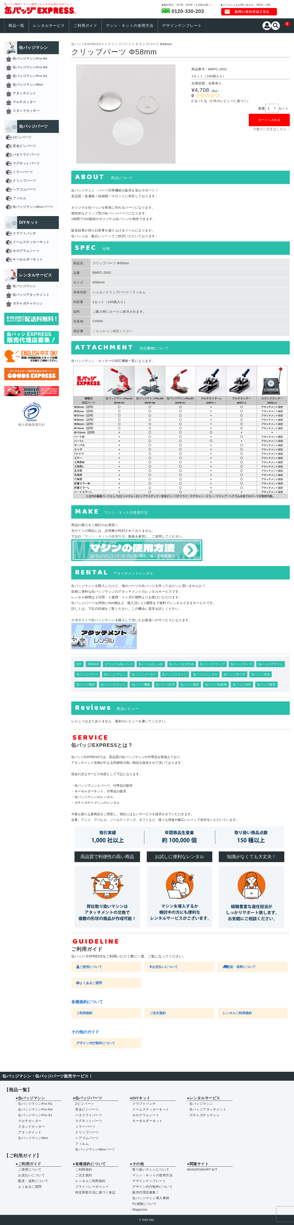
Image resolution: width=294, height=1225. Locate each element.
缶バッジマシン (115, 674)
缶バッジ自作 (242, 684)
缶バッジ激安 (190, 684)
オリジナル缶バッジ (119, 664)
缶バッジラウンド (174, 674)
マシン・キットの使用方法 (129, 26)
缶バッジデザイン (270, 664)
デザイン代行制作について (95, 1043)
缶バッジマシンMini (28, 84)
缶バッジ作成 (260, 674)
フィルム (19, 198)
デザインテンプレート (182, 26)
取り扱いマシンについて (150, 1169)
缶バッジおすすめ (181, 664)
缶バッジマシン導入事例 (150, 1198)
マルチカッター (24, 102)
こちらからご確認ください (113, 331)
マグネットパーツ (26, 163)
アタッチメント (24, 93)
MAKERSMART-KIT (202, 1169)
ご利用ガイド (85, 26)
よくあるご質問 (89, 983)
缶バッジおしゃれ (151, 664)
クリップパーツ (24, 181)
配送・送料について (239, 967)
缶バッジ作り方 (235, 674)
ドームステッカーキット (31, 242)
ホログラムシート (26, 251)
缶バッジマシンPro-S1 (30, 76)
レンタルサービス (49, 26)
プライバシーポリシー (92, 1186)
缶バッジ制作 (85, 684)
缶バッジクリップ (212, 664)
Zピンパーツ (22, 137)
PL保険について (144, 1204)
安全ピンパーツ (24, 146)
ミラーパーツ (23, 172)
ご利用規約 (84, 1013)
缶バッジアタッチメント (31, 295)
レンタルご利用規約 (237, 1013)
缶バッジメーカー (144, 674)
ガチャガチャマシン (28, 303)
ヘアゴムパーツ (24, 189)
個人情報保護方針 (31, 424)
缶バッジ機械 (141, 684)
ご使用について (89, 967)
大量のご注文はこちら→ (271, 129)
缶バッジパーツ (87, 674)
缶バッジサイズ (242, 664)
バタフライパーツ (26, 154)
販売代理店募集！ (145, 1192)
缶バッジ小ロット (113, 684)
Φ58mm (93, 664)
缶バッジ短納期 (216, 684)
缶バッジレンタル (205, 674)
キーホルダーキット (28, 259)
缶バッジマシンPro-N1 (30, 58)
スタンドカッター (26, 111)
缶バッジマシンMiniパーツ (33, 207)
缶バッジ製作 (266, 684)
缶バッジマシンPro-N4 (30, 67)
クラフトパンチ (24, 233)
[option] (126, 114)
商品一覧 (16, 26)
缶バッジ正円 (165, 684)
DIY (79, 664)
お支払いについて (163, 967)
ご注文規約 (157, 1013)
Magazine (139, 1209)
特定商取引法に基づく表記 (95, 1192)
